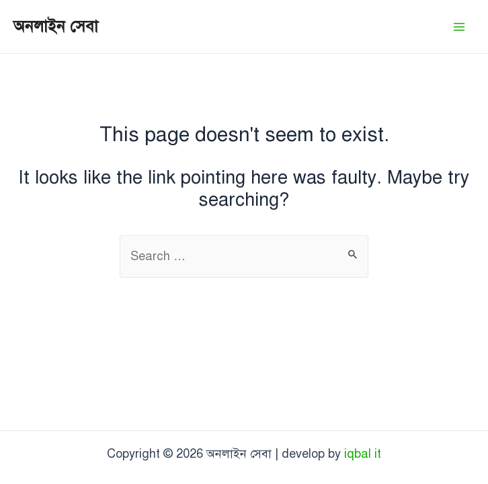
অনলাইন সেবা (55, 26)
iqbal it (362, 453)
